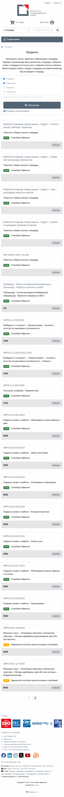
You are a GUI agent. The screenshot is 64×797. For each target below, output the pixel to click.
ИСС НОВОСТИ (10, 736)
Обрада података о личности (15, 742)
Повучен (8, 88)
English (47, 3)
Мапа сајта (8, 739)
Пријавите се (33, 792)
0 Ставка (17, 22)
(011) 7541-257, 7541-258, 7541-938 (21, 769)
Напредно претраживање (16, 111)
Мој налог (47, 22)
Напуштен (9, 92)
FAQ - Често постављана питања (16, 750)
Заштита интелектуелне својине (16, 747)
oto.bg (36, 785)
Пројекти (8, 47)
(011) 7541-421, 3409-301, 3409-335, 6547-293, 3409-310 (32, 766)
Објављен (9, 83)
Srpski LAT (57, 3)
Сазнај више (56, 145)
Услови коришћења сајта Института (17, 744)
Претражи (32, 105)
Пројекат (8, 79)
